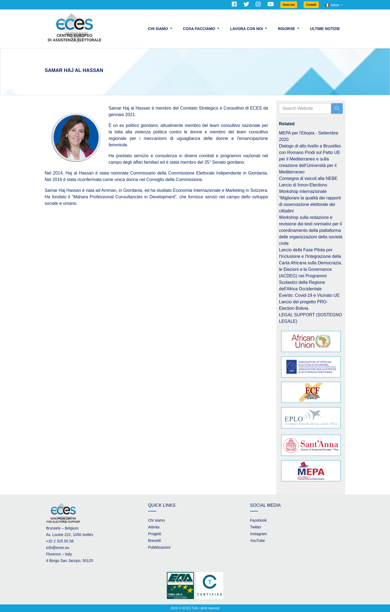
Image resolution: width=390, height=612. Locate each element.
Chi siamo (156, 520)
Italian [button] (332, 5)
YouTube (257, 540)
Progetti (154, 534)
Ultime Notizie (325, 29)
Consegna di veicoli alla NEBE (308, 178)
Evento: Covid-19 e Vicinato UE (309, 295)
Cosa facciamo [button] (199, 29)
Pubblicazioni (159, 547)
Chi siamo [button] (158, 29)
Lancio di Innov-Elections (303, 185)
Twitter (255, 527)
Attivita (154, 527)
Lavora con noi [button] (247, 29)
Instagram (258, 534)
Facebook (258, 520)
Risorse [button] (287, 29)
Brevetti (154, 540)
